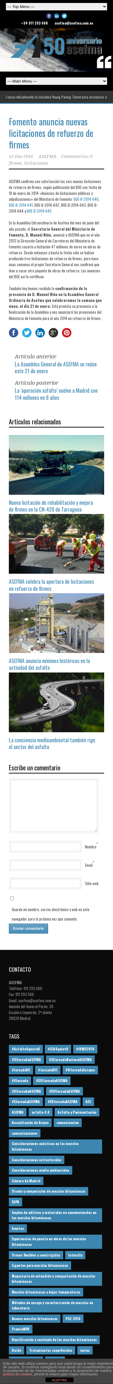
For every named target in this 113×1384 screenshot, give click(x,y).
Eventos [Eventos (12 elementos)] (18, 1228)
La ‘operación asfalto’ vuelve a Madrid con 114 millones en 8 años (56, 394)
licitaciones (36, 163)
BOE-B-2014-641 (21, 205)
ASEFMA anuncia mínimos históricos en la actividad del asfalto (49, 664)
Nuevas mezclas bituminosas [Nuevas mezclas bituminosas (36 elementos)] (35, 1318)
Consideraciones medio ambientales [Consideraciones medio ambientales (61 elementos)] (40, 1170)
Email (89, 865)
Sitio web (92, 883)
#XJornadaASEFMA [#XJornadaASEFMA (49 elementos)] (26, 1101)
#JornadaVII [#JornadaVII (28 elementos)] (21, 1069)
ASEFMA (47, 156)
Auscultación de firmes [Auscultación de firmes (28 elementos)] (30, 1122)
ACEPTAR (59, 1380)
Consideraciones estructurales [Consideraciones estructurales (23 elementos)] (36, 1159)
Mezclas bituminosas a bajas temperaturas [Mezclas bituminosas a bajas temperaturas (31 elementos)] (46, 1291)
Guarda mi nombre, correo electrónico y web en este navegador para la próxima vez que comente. (50, 914)
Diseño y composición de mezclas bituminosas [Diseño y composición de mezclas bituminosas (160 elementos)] (48, 1191)
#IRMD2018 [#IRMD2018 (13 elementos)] (85, 1048)
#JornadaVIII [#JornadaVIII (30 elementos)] (48, 1069)
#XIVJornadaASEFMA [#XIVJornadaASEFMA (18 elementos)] (64, 1091)
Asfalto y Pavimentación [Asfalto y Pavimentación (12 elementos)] (77, 1112)
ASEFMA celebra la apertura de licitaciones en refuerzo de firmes (51, 585)
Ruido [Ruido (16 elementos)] (16, 1350)
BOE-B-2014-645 (39, 211)
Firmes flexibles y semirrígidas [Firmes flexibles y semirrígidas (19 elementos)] (36, 1254)
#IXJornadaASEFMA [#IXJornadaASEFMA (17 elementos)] (26, 1059)
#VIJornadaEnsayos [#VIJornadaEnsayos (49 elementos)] (80, 1069)
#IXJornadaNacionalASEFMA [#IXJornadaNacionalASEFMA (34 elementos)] (70, 1059)
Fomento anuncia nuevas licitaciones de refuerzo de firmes (51, 133)
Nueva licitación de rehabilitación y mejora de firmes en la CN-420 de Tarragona (51, 506)
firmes (15, 163)
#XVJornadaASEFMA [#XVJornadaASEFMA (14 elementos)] (63, 1101)
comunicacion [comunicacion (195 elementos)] (68, 1122)
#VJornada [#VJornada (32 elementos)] (20, 1080)
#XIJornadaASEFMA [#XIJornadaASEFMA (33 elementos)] (26, 1091)
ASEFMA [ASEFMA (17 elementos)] (18, 1112)
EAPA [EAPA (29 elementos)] (15, 1201)
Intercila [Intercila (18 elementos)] (75, 1254)
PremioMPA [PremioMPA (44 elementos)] (21, 1328)
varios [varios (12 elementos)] (85, 1350)
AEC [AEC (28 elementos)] (88, 1101)
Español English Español (56, 81)
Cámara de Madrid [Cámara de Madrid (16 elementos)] (26, 1180)
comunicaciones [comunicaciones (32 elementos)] (24, 1133)
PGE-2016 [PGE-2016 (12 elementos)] (73, 1318)
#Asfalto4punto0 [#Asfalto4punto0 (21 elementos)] (26, 1048)
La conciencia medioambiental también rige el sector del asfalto (52, 743)
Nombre (90, 847)
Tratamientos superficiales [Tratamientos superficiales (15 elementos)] (50, 1350)
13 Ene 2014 (21, 156)
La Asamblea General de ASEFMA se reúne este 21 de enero (56, 367)
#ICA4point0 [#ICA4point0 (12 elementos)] (58, 1048)
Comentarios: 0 (76, 156)
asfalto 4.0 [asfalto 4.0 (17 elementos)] (41, 1112)
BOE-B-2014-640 (86, 199)
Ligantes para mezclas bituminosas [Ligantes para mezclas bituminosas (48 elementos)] (40, 1265)
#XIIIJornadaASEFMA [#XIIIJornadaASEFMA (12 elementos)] (52, 1080)
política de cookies (17, 1374)
